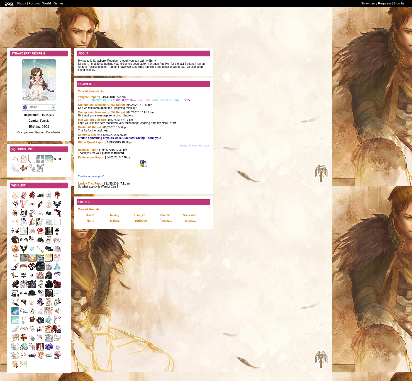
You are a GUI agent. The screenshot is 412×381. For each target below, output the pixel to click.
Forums (34, 3)
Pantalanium (86, 157)
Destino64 (84, 127)
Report (94, 97)
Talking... (116, 215)
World (46, 3)
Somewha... (190, 215)
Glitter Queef (86, 142)
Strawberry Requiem (376, 3)
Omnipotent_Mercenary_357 (96, 104)
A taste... (190, 220)
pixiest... (115, 220)
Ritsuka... (166, 220)
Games (58, 3)
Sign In (399, 3)
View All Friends (88, 209)
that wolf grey (87, 119)
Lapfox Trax (86, 183)
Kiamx (90, 215)
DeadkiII (83, 149)
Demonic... (166, 215)
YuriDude (141, 220)
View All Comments (91, 91)
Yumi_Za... (140, 215)
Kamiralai (84, 134)
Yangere (83, 97)
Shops (21, 3)
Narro (90, 220)
